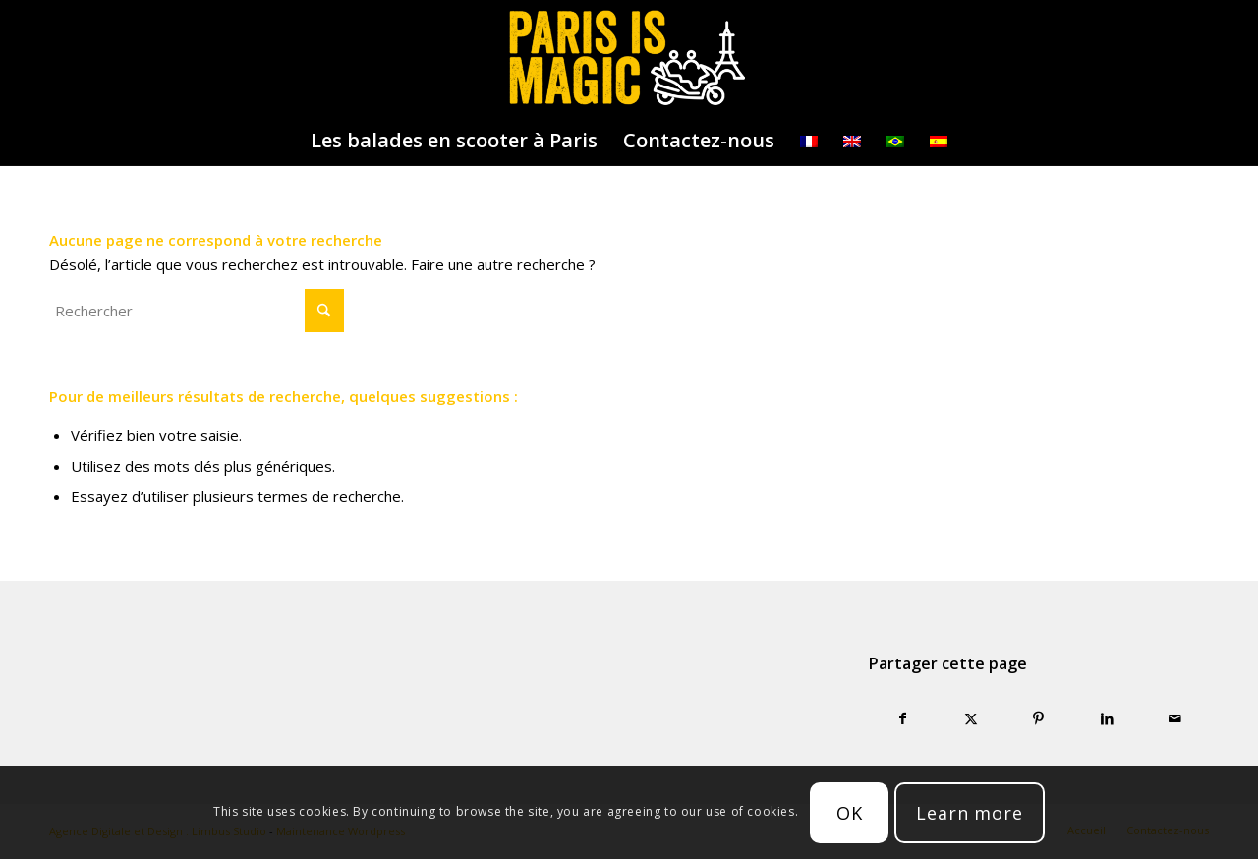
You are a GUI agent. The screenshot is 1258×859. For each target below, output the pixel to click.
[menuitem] (454, 140)
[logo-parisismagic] (628, 58)
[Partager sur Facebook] (903, 719)
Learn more (969, 813)
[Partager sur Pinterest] (1038, 719)
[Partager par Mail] (1175, 719)
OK (849, 813)
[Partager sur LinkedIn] (1107, 719)
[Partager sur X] (970, 719)
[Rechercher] (196, 310)
